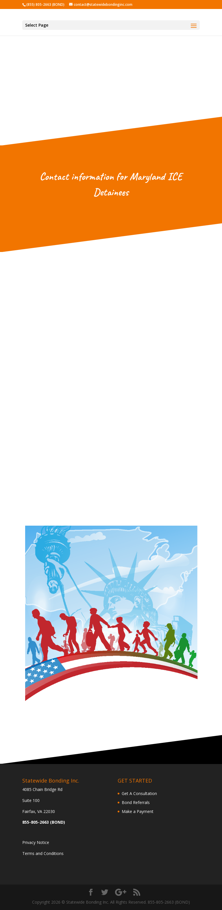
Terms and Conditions (43, 853)
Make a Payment (137, 811)
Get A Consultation (139, 793)
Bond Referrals (136, 802)
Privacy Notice (35, 842)
